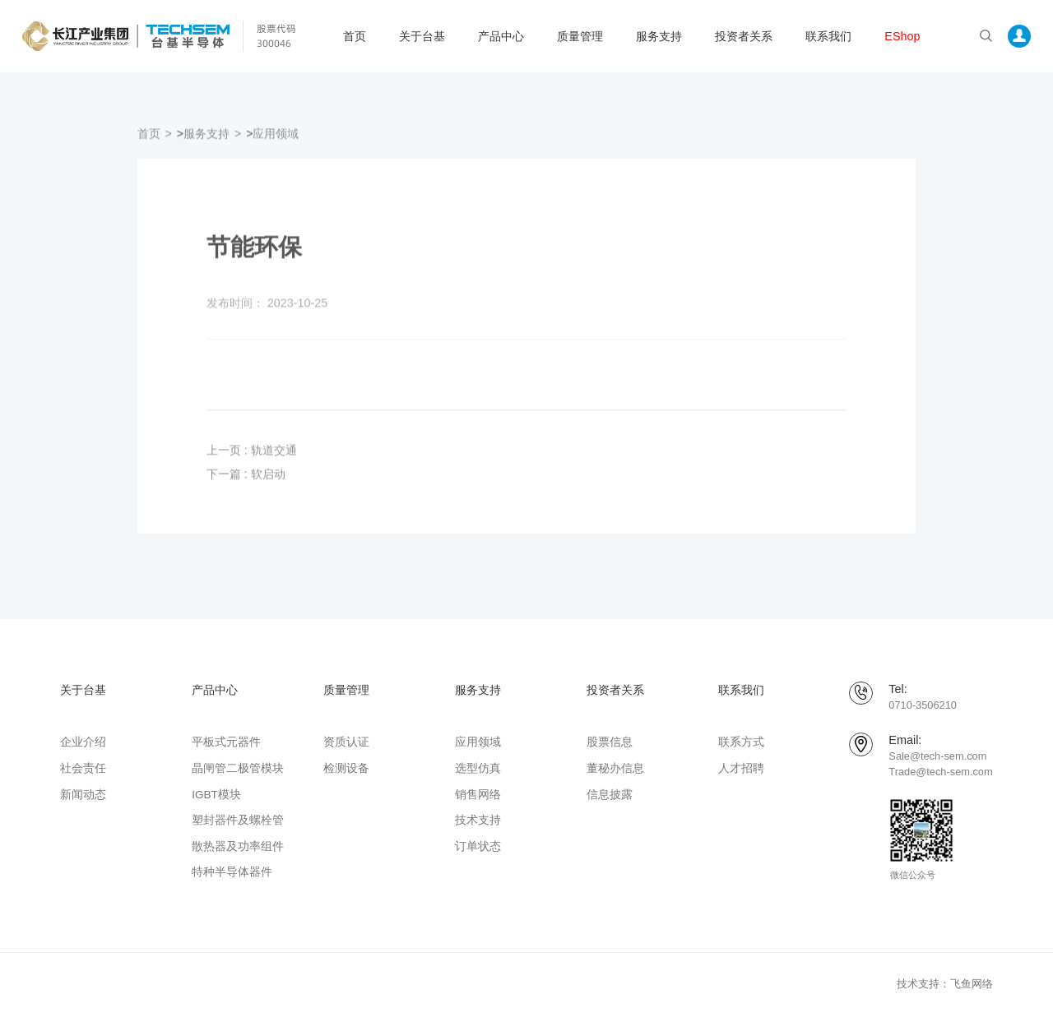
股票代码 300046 (276, 35)
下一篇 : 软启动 (245, 480)
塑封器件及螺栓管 (238, 820)
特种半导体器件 (232, 872)
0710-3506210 (922, 705)
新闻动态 (83, 794)
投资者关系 (743, 36)
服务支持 (659, 36)
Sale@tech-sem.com (937, 756)
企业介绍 (83, 742)
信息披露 (610, 794)
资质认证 (346, 742)
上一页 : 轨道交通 (251, 457)
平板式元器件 (226, 742)
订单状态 (478, 846)
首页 (354, 36)
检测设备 (346, 768)
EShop (902, 36)
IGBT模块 (216, 794)
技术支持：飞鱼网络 (945, 984)
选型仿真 (478, 768)
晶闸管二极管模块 (238, 768)
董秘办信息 (615, 768)
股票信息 (610, 742)
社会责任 (83, 768)
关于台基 (422, 36)
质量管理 (580, 36)
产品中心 (501, 36)
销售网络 (478, 794)
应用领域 (276, 139)
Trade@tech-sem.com (940, 771)
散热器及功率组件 (238, 846)
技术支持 (478, 820)
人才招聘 (741, 768)
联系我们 (828, 36)
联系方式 (741, 742)
